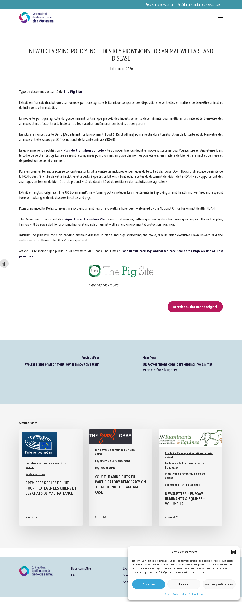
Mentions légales (195, 594)
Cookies (168, 594)
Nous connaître (81, 568)
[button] (233, 552)
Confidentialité (179, 594)
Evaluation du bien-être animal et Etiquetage (185, 465)
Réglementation (35, 474)
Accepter (148, 584)
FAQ (74, 575)
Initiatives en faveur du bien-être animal (46, 465)
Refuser (184, 584)
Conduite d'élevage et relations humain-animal (189, 455)
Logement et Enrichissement (112, 461)
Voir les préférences (219, 584)
